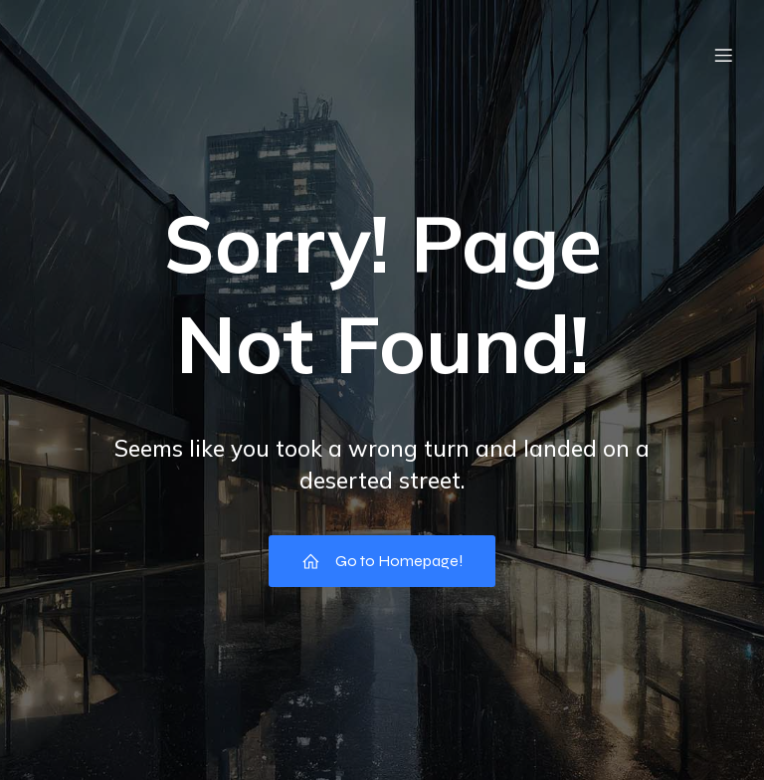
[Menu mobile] (723, 55)
